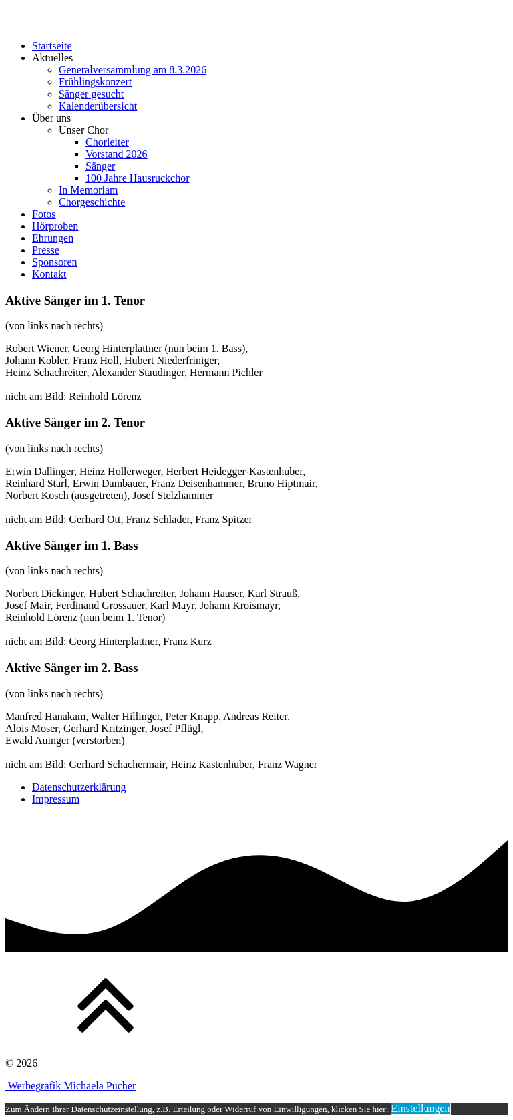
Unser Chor (83, 130)
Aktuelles (52, 57)
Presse (45, 250)
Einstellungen (420, 1108)
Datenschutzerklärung (79, 787)
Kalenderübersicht (98, 106)
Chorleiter (107, 142)
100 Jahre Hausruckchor (138, 178)
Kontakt (49, 274)
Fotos (44, 214)
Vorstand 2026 (117, 154)
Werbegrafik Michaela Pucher (70, 1085)
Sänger (100, 166)
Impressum (55, 799)
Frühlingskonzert (95, 81)
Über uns (51, 118)
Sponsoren (54, 262)
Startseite (52, 45)
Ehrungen (52, 238)
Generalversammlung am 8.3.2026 (132, 69)
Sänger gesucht (91, 94)
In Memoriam (88, 190)
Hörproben (55, 226)
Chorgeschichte (92, 202)
